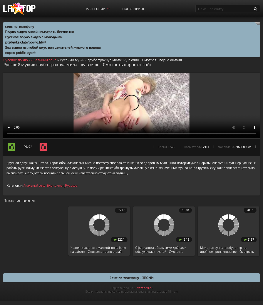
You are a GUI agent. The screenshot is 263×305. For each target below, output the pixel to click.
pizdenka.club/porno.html (25, 42)
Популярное (133, 9)
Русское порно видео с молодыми (33, 37)
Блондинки (55, 185)
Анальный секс (34, 185)
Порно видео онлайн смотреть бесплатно (39, 31)
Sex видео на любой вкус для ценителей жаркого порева (53, 47)
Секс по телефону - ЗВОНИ (132, 277)
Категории (98, 9)
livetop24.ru (144, 288)
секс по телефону (19, 26)
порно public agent (20, 52)
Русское (71, 185)
